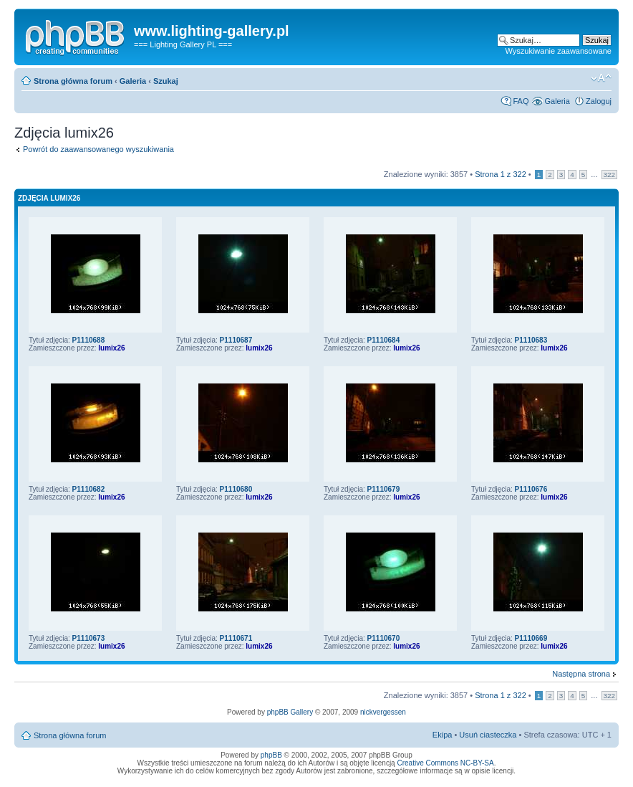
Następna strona (581, 673)
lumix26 (111, 348)
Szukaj (165, 81)
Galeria (133, 81)
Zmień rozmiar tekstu (601, 78)
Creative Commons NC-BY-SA (445, 763)
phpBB (271, 755)
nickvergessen (383, 712)
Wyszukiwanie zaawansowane (559, 51)
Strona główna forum (73, 81)
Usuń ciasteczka (487, 734)
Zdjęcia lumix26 (49, 198)
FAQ (520, 101)
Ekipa (443, 734)
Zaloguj (599, 101)
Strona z (500, 174)
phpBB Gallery (290, 712)
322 (609, 174)
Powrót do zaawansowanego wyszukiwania (98, 149)
